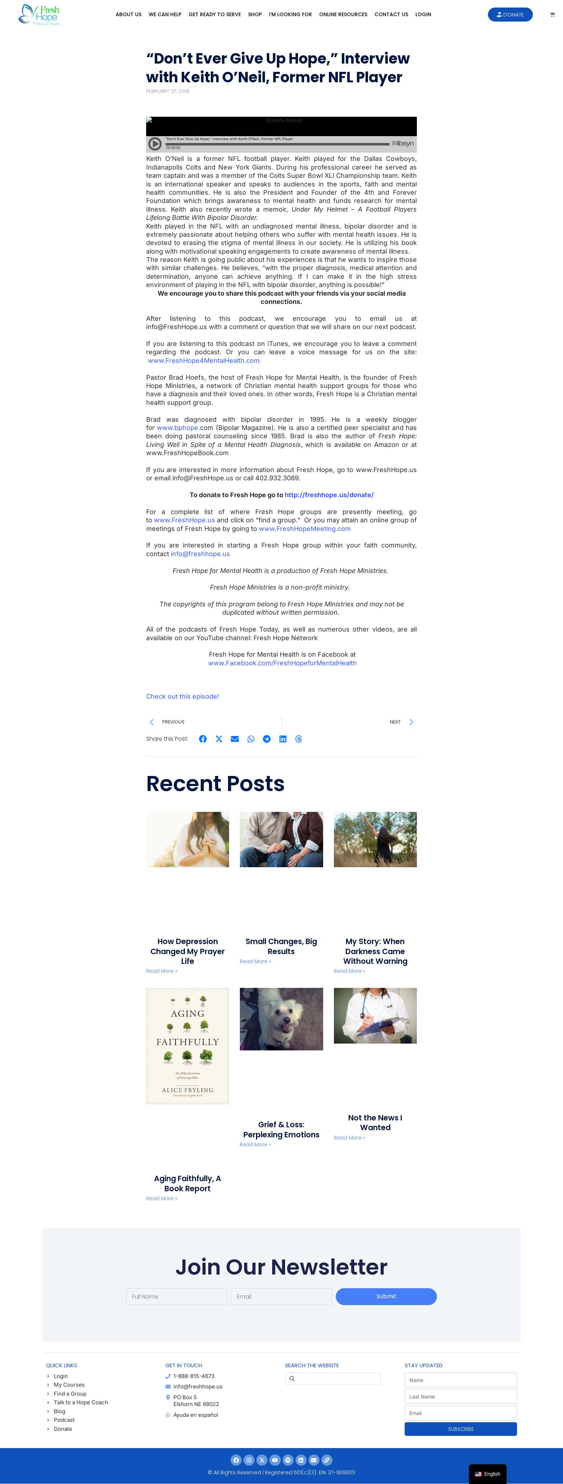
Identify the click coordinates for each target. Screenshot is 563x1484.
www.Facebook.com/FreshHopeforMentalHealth (282, 663)
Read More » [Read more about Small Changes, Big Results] (255, 961)
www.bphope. (178, 427)
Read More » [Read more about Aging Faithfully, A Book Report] (161, 1198)
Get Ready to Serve (215, 14)
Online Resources (343, 14)
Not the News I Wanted (375, 1123)
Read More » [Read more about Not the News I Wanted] (349, 1137)
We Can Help (165, 14)
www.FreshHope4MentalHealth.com (204, 360)
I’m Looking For (290, 14)
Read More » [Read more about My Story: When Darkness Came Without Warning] (349, 971)
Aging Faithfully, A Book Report (187, 1183)
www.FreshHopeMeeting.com (305, 528)
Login (423, 14)
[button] (203, 739)
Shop (255, 14)
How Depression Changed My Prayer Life (187, 951)
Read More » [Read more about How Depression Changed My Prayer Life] (161, 971)
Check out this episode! (182, 696)
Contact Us (391, 14)
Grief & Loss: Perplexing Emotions (281, 1129)
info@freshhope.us (200, 554)
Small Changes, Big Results (281, 946)
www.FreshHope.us (184, 520)
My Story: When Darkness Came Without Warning (375, 951)
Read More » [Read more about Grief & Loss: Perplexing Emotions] (255, 1144)
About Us (128, 14)
